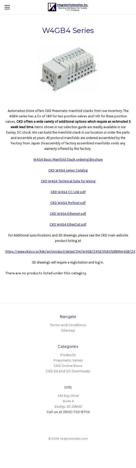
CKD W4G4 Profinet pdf (68, 203)
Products (68, 355)
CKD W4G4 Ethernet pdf (68, 214)
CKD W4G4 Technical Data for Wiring (68, 181)
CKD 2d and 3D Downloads (68, 371)
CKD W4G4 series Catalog (68, 170)
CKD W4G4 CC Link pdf (68, 192)
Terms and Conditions (68, 325)
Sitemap (68, 330)
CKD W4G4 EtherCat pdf (68, 224)
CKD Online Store (68, 366)
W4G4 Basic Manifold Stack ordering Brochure (68, 159)
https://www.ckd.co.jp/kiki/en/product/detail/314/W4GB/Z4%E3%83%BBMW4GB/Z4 (70, 251)
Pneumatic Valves (68, 360)
